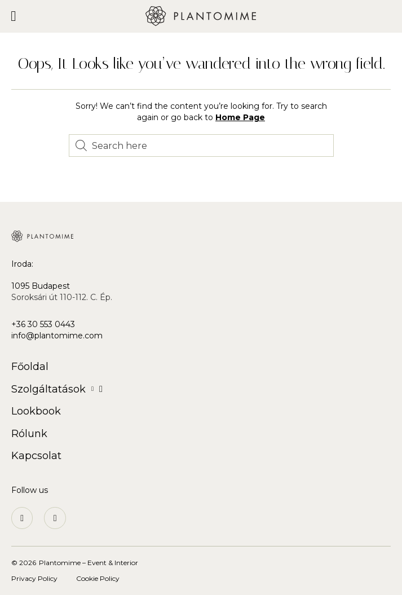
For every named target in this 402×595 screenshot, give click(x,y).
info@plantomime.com (57, 335)
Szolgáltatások (57, 389)
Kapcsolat (36, 455)
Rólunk (29, 433)
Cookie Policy (98, 578)
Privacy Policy (34, 578)
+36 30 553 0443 (43, 324)
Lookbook (36, 411)
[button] (13, 16)
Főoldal (29, 366)
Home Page (240, 117)
